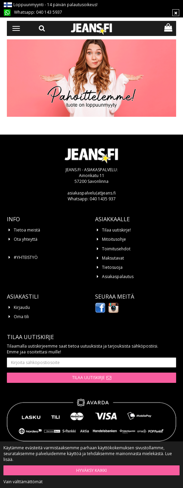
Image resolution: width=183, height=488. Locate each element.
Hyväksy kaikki (91, 470)
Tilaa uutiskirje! (116, 230)
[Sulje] (175, 12)
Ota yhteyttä (25, 239)
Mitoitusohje (114, 239)
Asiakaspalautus (118, 276)
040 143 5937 (49, 12)
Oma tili (21, 317)
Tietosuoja (112, 267)
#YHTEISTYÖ (26, 257)
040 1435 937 (103, 199)
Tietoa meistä (27, 230)
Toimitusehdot (116, 249)
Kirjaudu (22, 307)
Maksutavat (113, 258)
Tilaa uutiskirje (88, 377)
